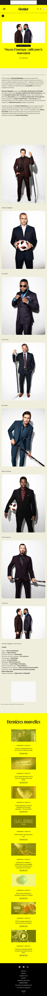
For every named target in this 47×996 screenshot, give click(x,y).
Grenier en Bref (23, 982)
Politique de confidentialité (23, 985)
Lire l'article (23, 753)
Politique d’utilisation (23, 987)
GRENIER (23, 991)
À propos (23, 971)
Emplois (23, 973)
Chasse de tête (23, 975)
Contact (23, 978)
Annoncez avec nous (23, 980)
